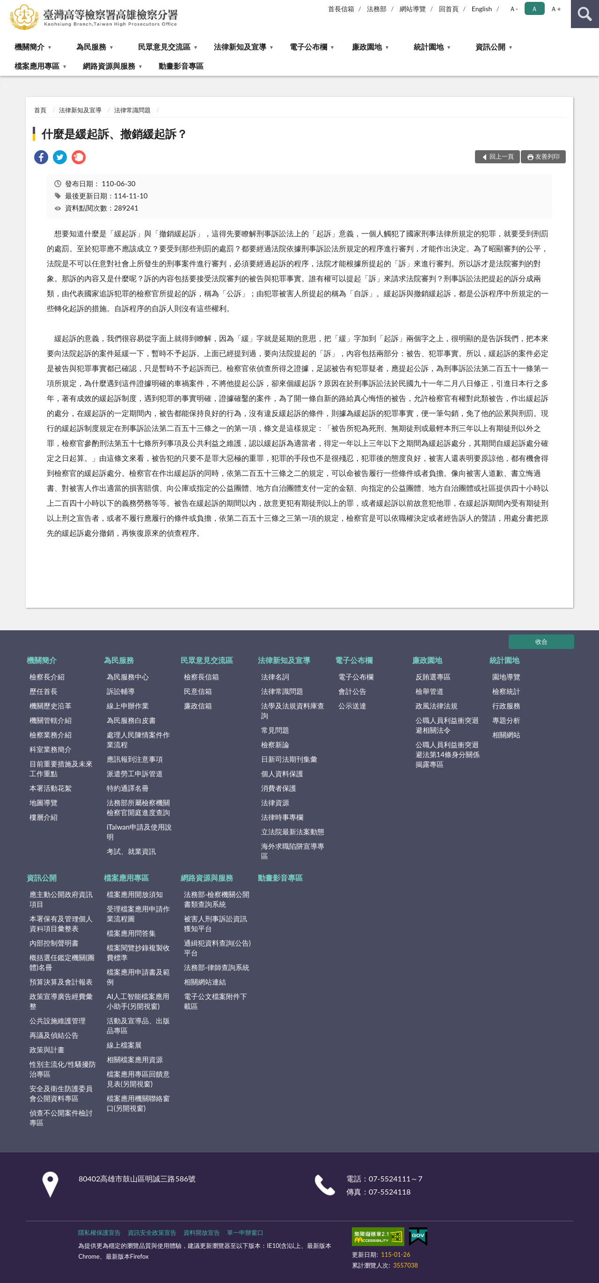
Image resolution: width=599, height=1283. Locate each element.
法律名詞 (275, 676)
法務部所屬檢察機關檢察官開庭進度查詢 (138, 807)
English (482, 9)
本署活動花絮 (50, 788)
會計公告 (352, 691)
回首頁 (449, 9)
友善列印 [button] (547, 156)
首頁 (40, 110)
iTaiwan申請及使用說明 (139, 832)
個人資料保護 (282, 773)
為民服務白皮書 (131, 720)
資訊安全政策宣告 (152, 1232)
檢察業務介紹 (50, 734)
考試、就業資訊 (131, 851)
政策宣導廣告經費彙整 (61, 1001)
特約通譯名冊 (128, 788)
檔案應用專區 (37, 65)
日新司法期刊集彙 (289, 759)
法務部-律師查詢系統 (217, 967)
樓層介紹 (43, 817)
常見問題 (275, 730)
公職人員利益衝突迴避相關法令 (447, 725)
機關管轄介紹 (50, 720)
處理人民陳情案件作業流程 (138, 739)
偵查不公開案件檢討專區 (61, 1117)
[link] (41, 158)
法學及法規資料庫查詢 (292, 710)
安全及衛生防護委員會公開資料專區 (61, 1093)
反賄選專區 (433, 676)
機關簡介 (29, 46)
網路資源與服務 (109, 65)
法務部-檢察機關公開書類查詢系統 (217, 899)
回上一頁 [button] (501, 156)
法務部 (377, 9)
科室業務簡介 (50, 749)
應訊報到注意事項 (135, 759)
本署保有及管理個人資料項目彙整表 (61, 923)
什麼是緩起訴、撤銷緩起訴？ (115, 133)
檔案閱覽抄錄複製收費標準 (138, 952)
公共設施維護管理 (57, 1020)
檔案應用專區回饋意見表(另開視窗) (138, 1079)
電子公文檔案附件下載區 (215, 1001)
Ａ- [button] (513, 9)
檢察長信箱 (201, 676)
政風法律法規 (437, 705)
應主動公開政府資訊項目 (61, 899)
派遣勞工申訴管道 (135, 773)
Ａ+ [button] (555, 9)
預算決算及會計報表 (61, 981)
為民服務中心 (128, 676)
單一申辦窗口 (245, 1232)
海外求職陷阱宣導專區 (292, 851)
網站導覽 (413, 9)
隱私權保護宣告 (99, 1232)
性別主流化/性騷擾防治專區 (62, 1069)
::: (7, 7)
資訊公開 (490, 46)
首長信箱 (341, 9)
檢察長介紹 (47, 676)
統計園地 (429, 46)
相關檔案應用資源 (135, 1059)
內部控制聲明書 (54, 943)
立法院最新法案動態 (292, 831)
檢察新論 (275, 744)
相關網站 (506, 734)
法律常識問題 (132, 110)
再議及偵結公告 (54, 1035)
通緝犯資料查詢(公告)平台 (217, 948)
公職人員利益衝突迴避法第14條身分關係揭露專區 (448, 754)
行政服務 (506, 705)
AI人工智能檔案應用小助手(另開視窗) (138, 1001)
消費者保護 (278, 788)
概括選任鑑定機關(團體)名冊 (62, 962)
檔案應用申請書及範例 (138, 977)
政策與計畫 (47, 1049)
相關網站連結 (205, 981)
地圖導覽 (43, 802)
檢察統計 (506, 691)
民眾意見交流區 (164, 46)
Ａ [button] (534, 9)
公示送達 (352, 705)
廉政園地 (367, 46)
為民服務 (91, 46)
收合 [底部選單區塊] (541, 641)
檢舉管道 (430, 691)
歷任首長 (43, 691)
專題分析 (506, 720)
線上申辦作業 (128, 705)
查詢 (585, 14)
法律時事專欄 (282, 817)
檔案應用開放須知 (135, 894)
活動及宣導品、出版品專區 (138, 1025)
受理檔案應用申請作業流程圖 (138, 913)
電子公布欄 (308, 46)
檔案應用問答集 (131, 933)
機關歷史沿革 (50, 705)
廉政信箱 (198, 705)
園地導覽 (506, 676)
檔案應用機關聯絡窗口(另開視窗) (138, 1103)
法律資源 (275, 802)
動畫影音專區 (181, 65)
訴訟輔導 (121, 691)
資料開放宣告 (201, 1232)
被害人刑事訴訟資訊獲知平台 (215, 923)
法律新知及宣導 (240, 46)
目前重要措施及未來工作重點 (61, 768)
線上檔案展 (124, 1045)
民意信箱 (198, 691)
